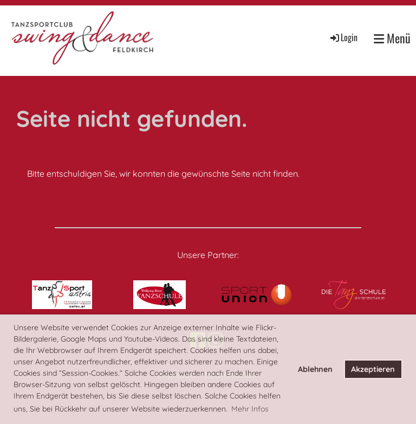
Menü (392, 38)
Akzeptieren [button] (373, 369)
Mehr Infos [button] (250, 409)
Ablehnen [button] (315, 369)
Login (343, 37)
